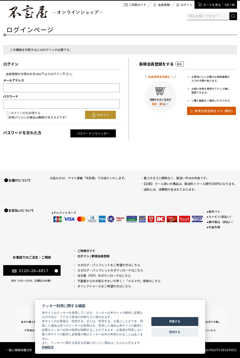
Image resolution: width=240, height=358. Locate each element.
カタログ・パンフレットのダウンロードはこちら (110, 270)
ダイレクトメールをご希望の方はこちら (104, 286)
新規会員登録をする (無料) (214, 111)
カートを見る (219, 5)
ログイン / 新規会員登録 (93, 256)
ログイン (186, 5)
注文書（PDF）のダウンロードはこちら (104, 275)
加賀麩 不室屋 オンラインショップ (55, 12)
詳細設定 (48, 347)
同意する (174, 321)
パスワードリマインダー (93, 133)
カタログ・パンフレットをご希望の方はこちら (108, 265)
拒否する (174, 332)
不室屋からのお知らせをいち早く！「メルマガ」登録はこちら (119, 281)
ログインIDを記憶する (25, 113)
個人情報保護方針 (20, 349)
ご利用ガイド (137, 5)
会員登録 (164, 5)
